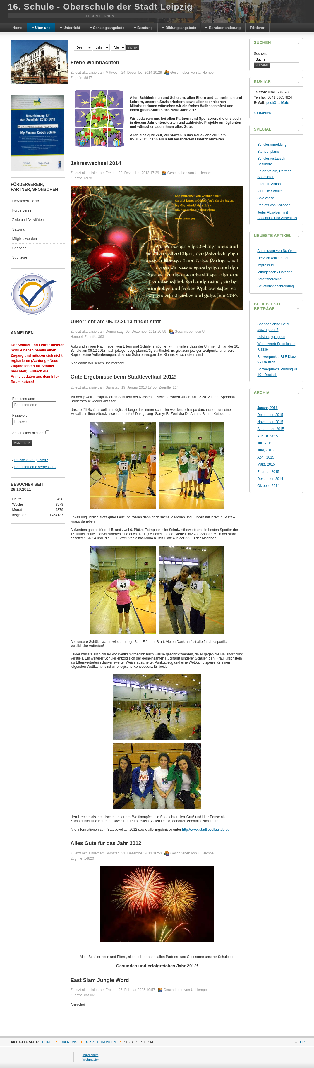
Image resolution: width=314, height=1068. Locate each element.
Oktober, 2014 (268, 486)
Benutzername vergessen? (35, 467)
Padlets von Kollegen (273, 205)
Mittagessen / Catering (274, 272)
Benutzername (23, 399)
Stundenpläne (268, 152)
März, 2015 (266, 464)
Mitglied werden (24, 239)
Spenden (19, 248)
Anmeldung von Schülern (276, 251)
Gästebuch (262, 113)
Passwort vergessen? (31, 460)
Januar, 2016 (267, 408)
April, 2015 (265, 457)
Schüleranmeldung (271, 144)
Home (47, 1042)
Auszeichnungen (101, 1042)
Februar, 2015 (268, 472)
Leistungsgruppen (271, 337)
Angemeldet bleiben (27, 433)
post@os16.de (277, 103)
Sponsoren (20, 257)
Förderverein (22, 210)
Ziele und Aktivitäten (28, 220)
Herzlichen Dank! (25, 201)
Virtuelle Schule (269, 191)
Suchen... (261, 53)
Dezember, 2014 (270, 479)
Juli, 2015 (264, 443)
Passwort (19, 415)
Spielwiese (265, 198)
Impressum (265, 265)
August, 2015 (267, 436)
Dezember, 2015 (270, 415)
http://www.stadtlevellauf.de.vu (205, 829)
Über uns (69, 1042)
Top (301, 1042)
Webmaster (91, 1059)
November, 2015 (270, 422)
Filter (133, 47)
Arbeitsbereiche (269, 279)
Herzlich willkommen (273, 258)
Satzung (18, 229)
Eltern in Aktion (269, 184)
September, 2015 (270, 429)
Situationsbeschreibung (275, 286)
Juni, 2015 (265, 450)
